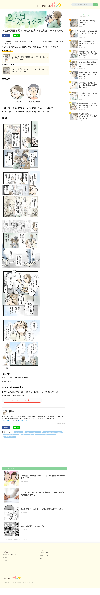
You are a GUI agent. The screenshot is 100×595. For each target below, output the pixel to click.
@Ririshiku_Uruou (22, 420)
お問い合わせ (43, 558)
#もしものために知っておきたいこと (46, 434)
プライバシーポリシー (8, 563)
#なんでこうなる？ (27, 434)
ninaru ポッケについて (8, 554)
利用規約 (5, 560)
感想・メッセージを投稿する (22, 400)
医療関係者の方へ (44, 555)
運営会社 (5, 557)
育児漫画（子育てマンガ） (32, 432)
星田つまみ (18, 432)
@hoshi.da (6, 420)
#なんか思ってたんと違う (11, 434)
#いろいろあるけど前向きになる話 (52, 432)
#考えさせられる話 (9, 436)
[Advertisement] (16, 452)
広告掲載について (44, 552)
